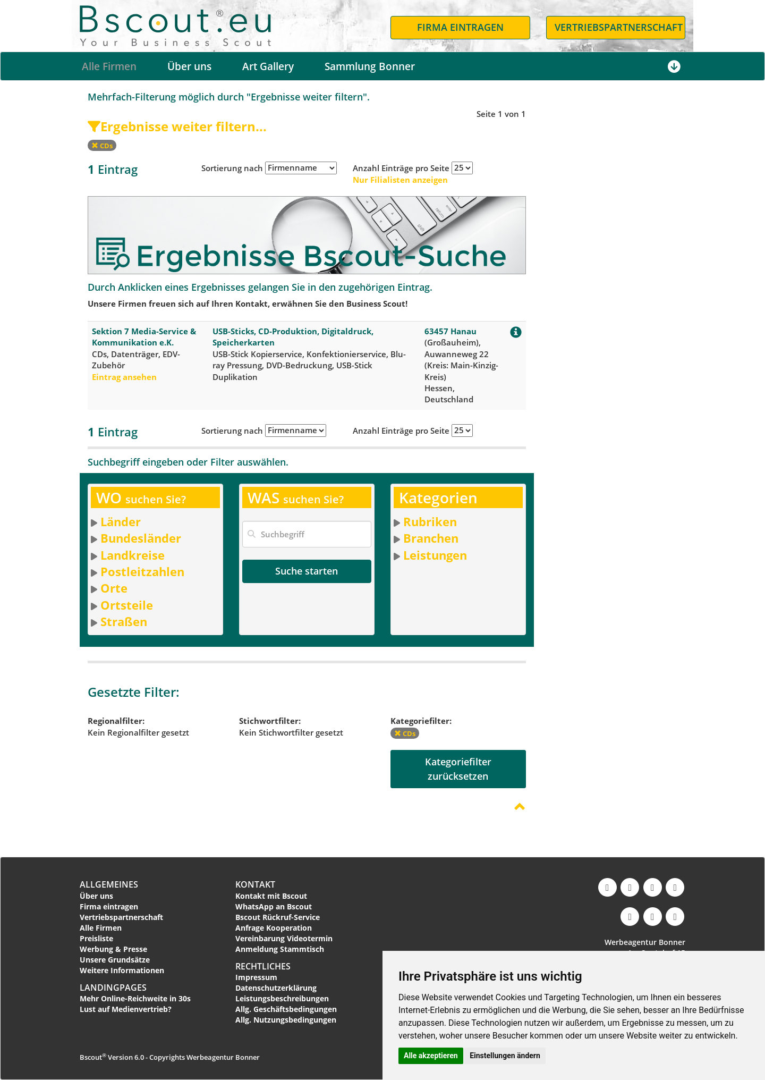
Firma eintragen (109, 906)
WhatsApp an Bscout (273, 906)
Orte (114, 588)
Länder (120, 521)
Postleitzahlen (142, 571)
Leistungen (435, 555)
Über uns (189, 66)
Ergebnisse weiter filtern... (177, 126)
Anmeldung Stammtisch (279, 949)
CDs (102, 145)
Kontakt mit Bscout (271, 896)
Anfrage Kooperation (273, 928)
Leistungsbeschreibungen (282, 998)
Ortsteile (126, 605)
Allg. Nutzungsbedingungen (285, 1020)
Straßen (123, 621)
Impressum (256, 977)
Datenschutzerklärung (276, 988)
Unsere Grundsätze (115, 960)
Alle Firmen (109, 66)
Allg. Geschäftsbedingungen (286, 1009)
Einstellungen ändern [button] (505, 1055)
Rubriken (430, 521)
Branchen (430, 538)
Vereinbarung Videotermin (284, 938)
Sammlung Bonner (370, 66)
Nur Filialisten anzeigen (400, 179)
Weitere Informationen (122, 970)
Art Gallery (268, 66)
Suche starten (306, 570)
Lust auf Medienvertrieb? (126, 1009)
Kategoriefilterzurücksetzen (458, 768)
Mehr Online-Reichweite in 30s (135, 998)
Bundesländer (140, 538)
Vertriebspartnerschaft (121, 917)
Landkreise (132, 555)
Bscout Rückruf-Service (277, 917)
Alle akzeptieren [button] (431, 1055)
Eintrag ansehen (124, 377)
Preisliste (96, 938)
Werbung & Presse (113, 949)
